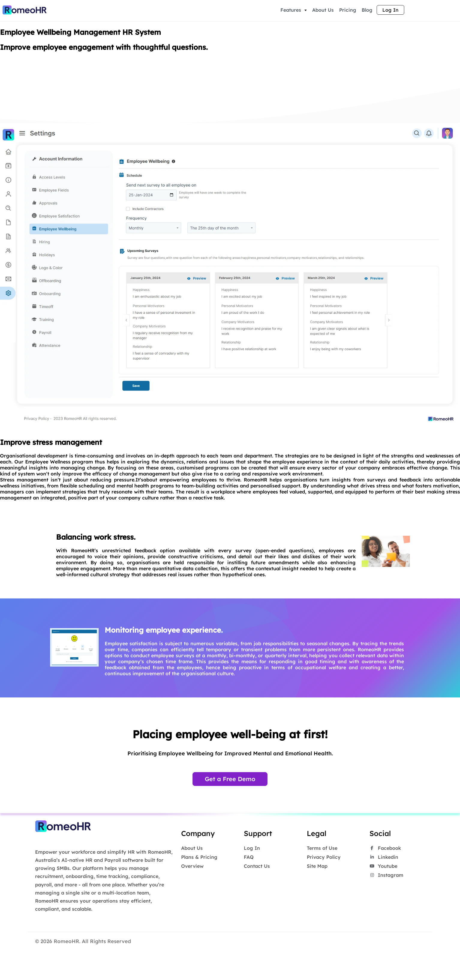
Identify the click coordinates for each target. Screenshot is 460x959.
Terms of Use (322, 849)
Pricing (347, 10)
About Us (323, 10)
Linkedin (383, 858)
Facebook (385, 849)
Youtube (383, 867)
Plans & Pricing (199, 858)
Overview (192, 867)
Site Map (317, 867)
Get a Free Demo (230, 780)
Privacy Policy (324, 858)
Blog (367, 10)
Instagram (386, 876)
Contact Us (257, 867)
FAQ (249, 858)
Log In (390, 10)
